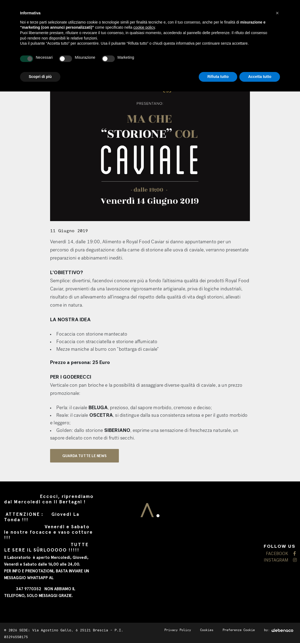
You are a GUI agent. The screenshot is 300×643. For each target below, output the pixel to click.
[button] (277, 13)
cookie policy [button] (144, 27)
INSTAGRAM (280, 560)
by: (278, 630)
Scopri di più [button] (40, 76)
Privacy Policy (177, 630)
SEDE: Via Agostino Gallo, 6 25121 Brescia (63, 630)
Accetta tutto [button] (259, 76)
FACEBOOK (281, 553)
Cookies (206, 630)
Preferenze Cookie (239, 630)
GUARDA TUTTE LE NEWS (84, 456)
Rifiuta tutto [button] (218, 76)
